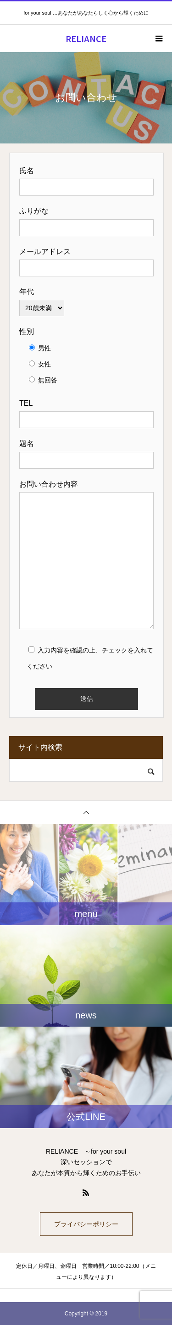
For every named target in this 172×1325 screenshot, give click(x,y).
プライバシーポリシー (86, 1224)
